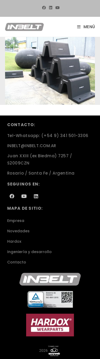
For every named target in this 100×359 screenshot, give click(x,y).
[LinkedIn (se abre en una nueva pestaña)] (50, 7)
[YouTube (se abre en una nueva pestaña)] (57, 7)
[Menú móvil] (86, 27)
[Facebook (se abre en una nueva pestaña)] (44, 7)
